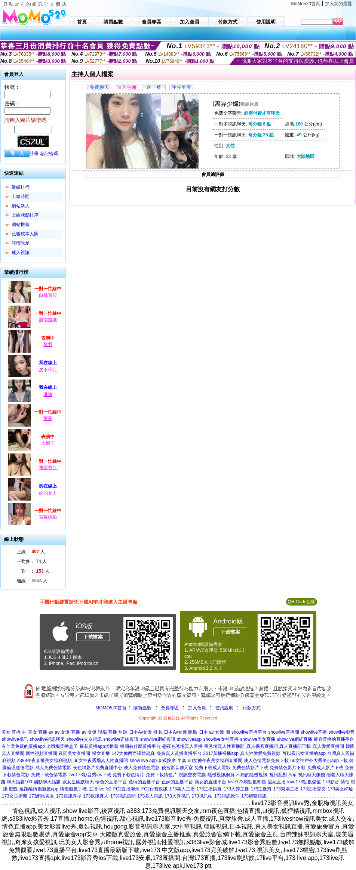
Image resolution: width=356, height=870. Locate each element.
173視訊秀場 (69, 796)
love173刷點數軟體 (247, 781)
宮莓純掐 (48, 517)
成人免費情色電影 (142, 767)
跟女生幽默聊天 (78, 781)
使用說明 (224, 707)
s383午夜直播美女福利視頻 (44, 760)
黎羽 (47, 344)
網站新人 (21, 205)
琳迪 (47, 394)
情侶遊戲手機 (73, 789)
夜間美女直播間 (74, 753)
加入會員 (197, 707)
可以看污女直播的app (304, 753)
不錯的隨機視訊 (251, 774)
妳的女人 (48, 493)
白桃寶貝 (48, 295)
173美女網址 (340, 789)
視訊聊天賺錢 (311, 774)
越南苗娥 (48, 319)
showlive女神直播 (221, 739)
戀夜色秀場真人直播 (182, 746)
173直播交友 (313, 789)
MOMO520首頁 (110, 707)
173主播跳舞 (209, 789)
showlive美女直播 (257, 739)
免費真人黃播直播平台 (179, 753)
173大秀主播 (236, 789)
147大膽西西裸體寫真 (133, 753)
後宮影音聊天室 (177, 767)
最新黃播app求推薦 (99, 746)
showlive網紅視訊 (157, 739)
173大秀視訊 (177, 796)
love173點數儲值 (304, 781)
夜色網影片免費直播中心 (97, 767)
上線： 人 (31, 551)
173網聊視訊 (254, 796)
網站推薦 (21, 224)
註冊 (34, 153)
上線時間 (21, 196)
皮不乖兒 (48, 369)
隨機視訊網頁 (221, 774)
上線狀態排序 (25, 215)
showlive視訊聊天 (47, 739)
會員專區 (170, 707)
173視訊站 (201, 796)
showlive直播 (314, 732)
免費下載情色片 (161, 774)
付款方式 (252, 707)
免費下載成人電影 (212, 767)
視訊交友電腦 (192, 774)
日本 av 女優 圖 (214, 732)
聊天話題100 (19, 781)
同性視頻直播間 (41, 753)
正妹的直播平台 (177, 781)
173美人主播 (182, 789)
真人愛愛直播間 (328, 746)
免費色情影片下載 (250, 767)
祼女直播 (101, 753)
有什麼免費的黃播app (23, 746)
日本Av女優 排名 (145, 732)
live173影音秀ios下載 (90, 774)
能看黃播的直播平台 (334, 739)
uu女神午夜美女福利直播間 (215, 760)
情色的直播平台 (111, 781)
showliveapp (189, 739)
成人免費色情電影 (53, 767)
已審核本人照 (25, 233)
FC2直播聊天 (126, 789)
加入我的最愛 (338, 3)
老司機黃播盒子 (62, 746)
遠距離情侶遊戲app (38, 789)
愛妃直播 (277, 781)
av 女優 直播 (67, 732)
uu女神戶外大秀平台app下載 (319, 760)
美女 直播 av (40, 732)
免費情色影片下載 (288, 767)
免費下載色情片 (128, 774)
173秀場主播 (286, 789)
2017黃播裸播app (221, 753)
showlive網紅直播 (294, 739)
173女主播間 (14, 796)
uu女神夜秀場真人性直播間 (101, 760)
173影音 (331, 781)
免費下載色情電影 (49, 774)
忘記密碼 (49, 153)
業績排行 (21, 187)
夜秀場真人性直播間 (224, 746)
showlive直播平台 (249, 732)
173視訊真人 (95, 796)
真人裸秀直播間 (262, 746)
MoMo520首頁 (305, 3)
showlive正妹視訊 (120, 739)
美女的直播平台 (210, 781)
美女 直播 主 (14, 732)
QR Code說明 (301, 601)
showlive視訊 (15, 739)
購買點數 (141, 707)
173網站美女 (41, 796)
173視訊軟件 (227, 796)
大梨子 (48, 443)
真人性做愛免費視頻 (260, 753)
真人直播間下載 (295, 746)
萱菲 (47, 418)
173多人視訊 (150, 796)
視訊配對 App (283, 774)
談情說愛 (21, 243)
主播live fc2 (100, 789)
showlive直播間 (283, 732)
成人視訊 (21, 252)
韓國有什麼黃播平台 (140, 746)
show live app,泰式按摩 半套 (157, 760)
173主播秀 (261, 789)
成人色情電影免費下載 (266, 760)
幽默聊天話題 (47, 781)
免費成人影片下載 (325, 767)
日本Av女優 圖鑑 (180, 732)
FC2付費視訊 (154, 789)
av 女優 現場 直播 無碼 (104, 732)
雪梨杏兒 (48, 467)
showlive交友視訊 (84, 739)
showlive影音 (341, 732)
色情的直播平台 (144, 781)
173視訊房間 (123, 796)
